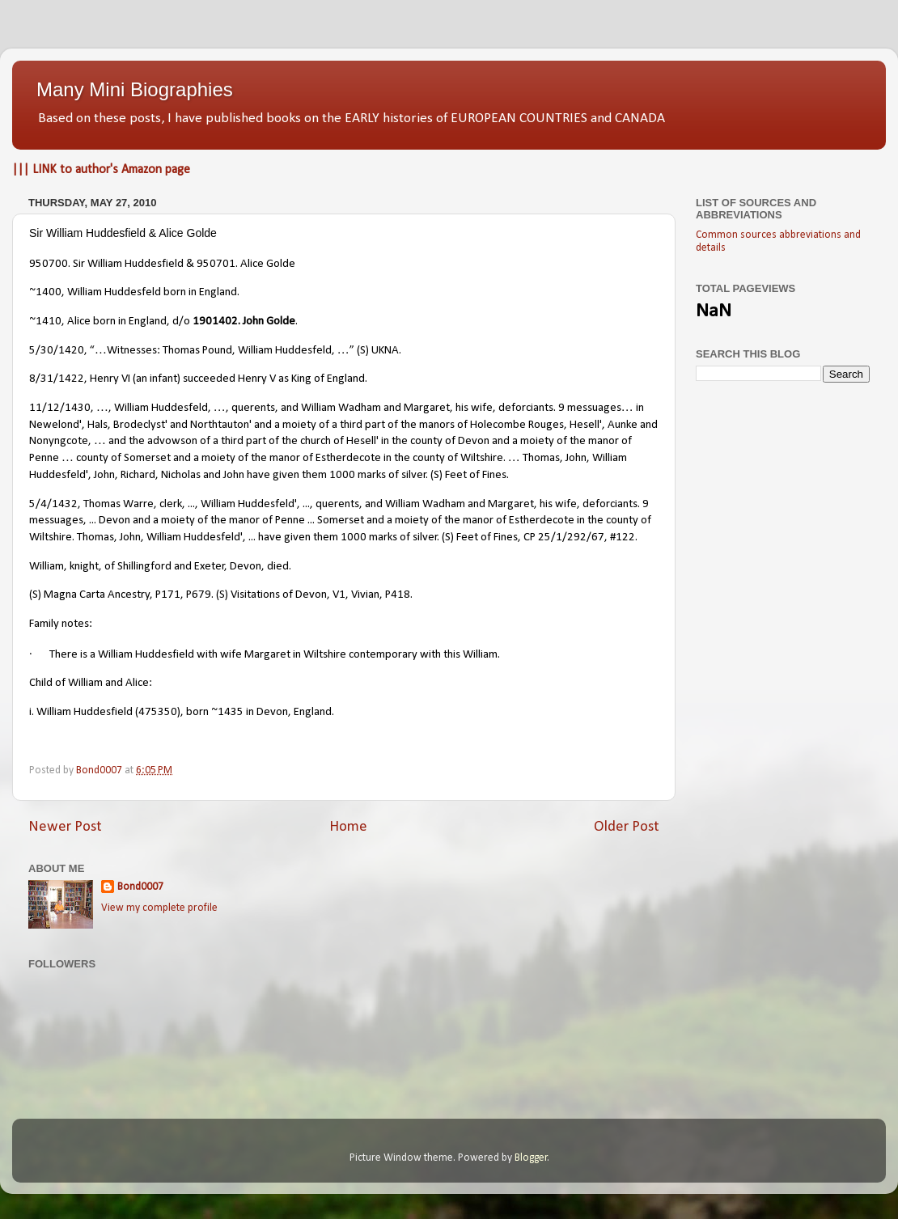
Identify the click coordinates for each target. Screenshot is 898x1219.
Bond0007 (140, 887)
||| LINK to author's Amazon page (101, 169)
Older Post (626, 827)
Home (348, 827)
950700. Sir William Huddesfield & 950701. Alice (147, 264)
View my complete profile (159, 908)
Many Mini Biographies (134, 89)
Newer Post (65, 827)
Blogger (531, 1158)
